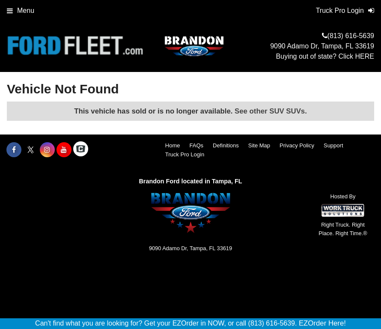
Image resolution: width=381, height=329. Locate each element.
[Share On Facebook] (13, 150)
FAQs (197, 145)
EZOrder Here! (322, 323)
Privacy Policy (297, 145)
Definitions (226, 145)
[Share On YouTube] (64, 150)
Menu (20, 10)
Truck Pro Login (184, 154)
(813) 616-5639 (350, 35)
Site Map (259, 145)
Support (333, 145)
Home (172, 145)
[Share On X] (30, 150)
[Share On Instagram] (47, 150)
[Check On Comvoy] (80, 150)
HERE (364, 56)
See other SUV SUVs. (271, 111)
